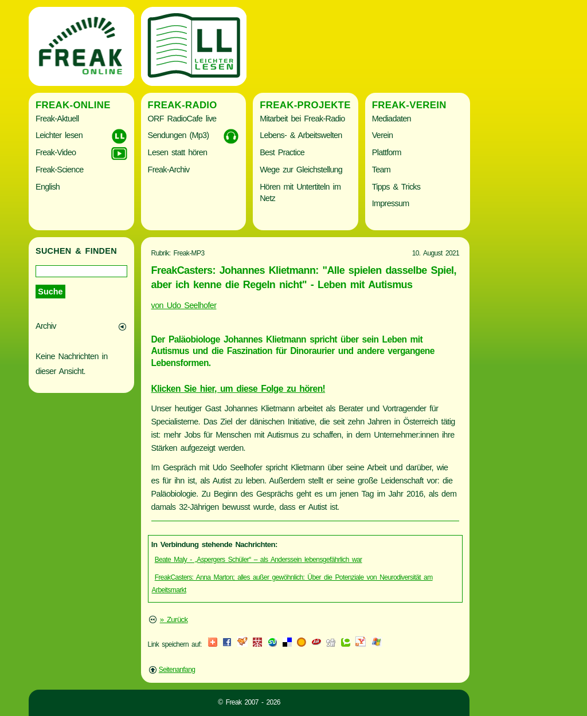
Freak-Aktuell (57, 118)
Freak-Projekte (305, 105)
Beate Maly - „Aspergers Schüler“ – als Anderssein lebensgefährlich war (258, 560)
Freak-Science (59, 169)
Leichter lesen (59, 135)
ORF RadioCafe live (182, 118)
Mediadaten (391, 118)
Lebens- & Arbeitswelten (301, 135)
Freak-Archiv (169, 169)
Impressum (390, 203)
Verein (382, 135)
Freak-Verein (409, 105)
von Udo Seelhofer (184, 305)
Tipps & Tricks (396, 186)
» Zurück (174, 619)
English (48, 186)
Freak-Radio (182, 105)
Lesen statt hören (178, 152)
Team (381, 169)
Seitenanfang (177, 670)
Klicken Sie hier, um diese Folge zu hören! (238, 389)
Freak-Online (73, 105)
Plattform (386, 152)
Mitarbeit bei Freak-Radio (302, 118)
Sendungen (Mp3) (178, 135)
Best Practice (282, 152)
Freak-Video (56, 152)
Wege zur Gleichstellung (301, 169)
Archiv (46, 326)
